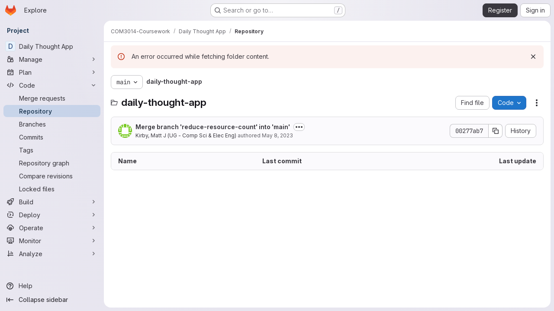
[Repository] (51, 111)
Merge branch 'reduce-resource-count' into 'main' (212, 126)
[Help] (51, 286)
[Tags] (51, 150)
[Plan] (51, 72)
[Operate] (51, 228)
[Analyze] (51, 254)
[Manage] (51, 59)
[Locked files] (51, 189)
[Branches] (51, 124)
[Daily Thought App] (51, 46)
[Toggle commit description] (299, 127)
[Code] (51, 85)
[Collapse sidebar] (51, 300)
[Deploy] (51, 215)
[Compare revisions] (51, 176)
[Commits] (51, 137)
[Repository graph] (51, 163)
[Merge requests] (51, 98)
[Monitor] (51, 241)
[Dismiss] (533, 56)
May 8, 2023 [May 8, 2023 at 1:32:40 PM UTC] (277, 135)
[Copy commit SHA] (495, 131)
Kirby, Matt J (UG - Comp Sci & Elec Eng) (185, 135)
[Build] (51, 202)
